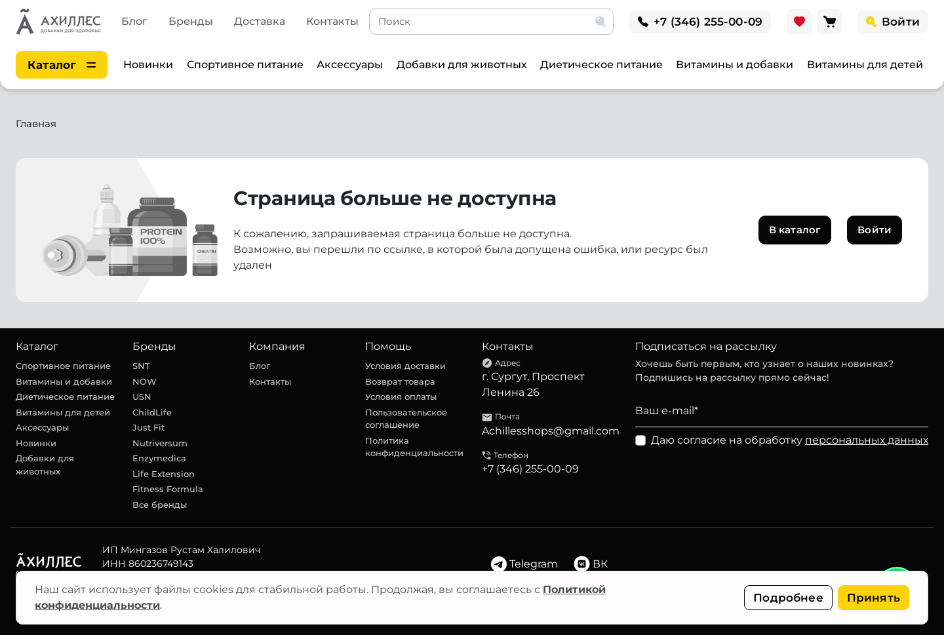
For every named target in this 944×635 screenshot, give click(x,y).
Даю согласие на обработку (789, 440)
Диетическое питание (601, 64)
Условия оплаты (401, 396)
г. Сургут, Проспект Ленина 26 (533, 384)
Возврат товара (400, 381)
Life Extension (163, 474)
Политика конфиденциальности (414, 447)
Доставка (259, 21)
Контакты (332, 21)
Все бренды (159, 504)
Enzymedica (159, 458)
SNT (141, 365)
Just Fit (148, 427)
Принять (873, 597)
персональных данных (866, 440)
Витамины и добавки (734, 64)
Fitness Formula (167, 489)
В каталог (795, 229)
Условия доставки (405, 365)
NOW (144, 381)
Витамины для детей (865, 64)
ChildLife (152, 412)
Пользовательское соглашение (406, 419)
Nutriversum (159, 443)
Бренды (190, 21)
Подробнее (788, 597)
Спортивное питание (245, 64)
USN (141, 396)
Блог (134, 21)
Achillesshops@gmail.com (551, 431)
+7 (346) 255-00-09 (530, 469)
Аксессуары (350, 64)
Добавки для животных (462, 64)
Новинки (148, 64)
